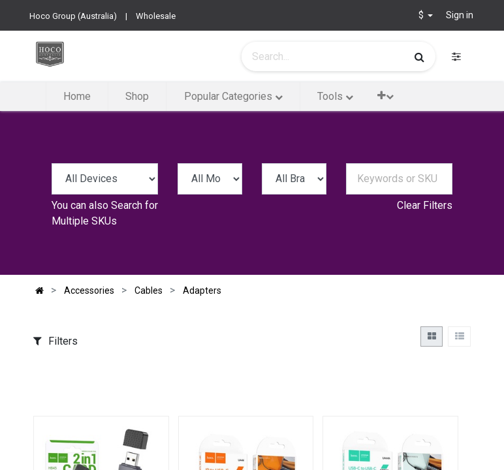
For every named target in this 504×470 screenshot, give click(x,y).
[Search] (419, 57)
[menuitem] (77, 97)
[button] (385, 95)
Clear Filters (424, 205)
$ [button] (422, 15)
